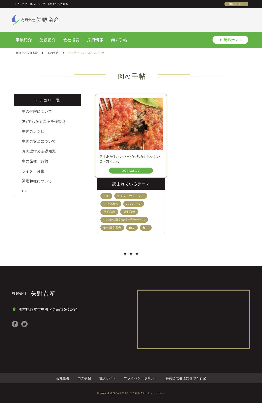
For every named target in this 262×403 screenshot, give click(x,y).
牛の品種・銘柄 (35, 161)
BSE (132, 227)
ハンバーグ (133, 203)
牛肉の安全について (39, 141)
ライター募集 (33, 171)
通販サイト (107, 378)
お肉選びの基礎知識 (39, 151)
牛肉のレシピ (33, 131)
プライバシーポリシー (141, 378)
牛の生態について (37, 111)
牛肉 (106, 195)
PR (24, 191)
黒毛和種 (109, 211)
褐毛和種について (37, 181)
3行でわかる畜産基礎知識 (44, 121)
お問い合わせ (236, 3)
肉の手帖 (84, 378)
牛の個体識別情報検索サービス (124, 219)
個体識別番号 (112, 227)
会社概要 (63, 378)
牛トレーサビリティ (130, 195)
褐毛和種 (129, 211)
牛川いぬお (110, 203)
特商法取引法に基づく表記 (186, 378)
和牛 (146, 227)
